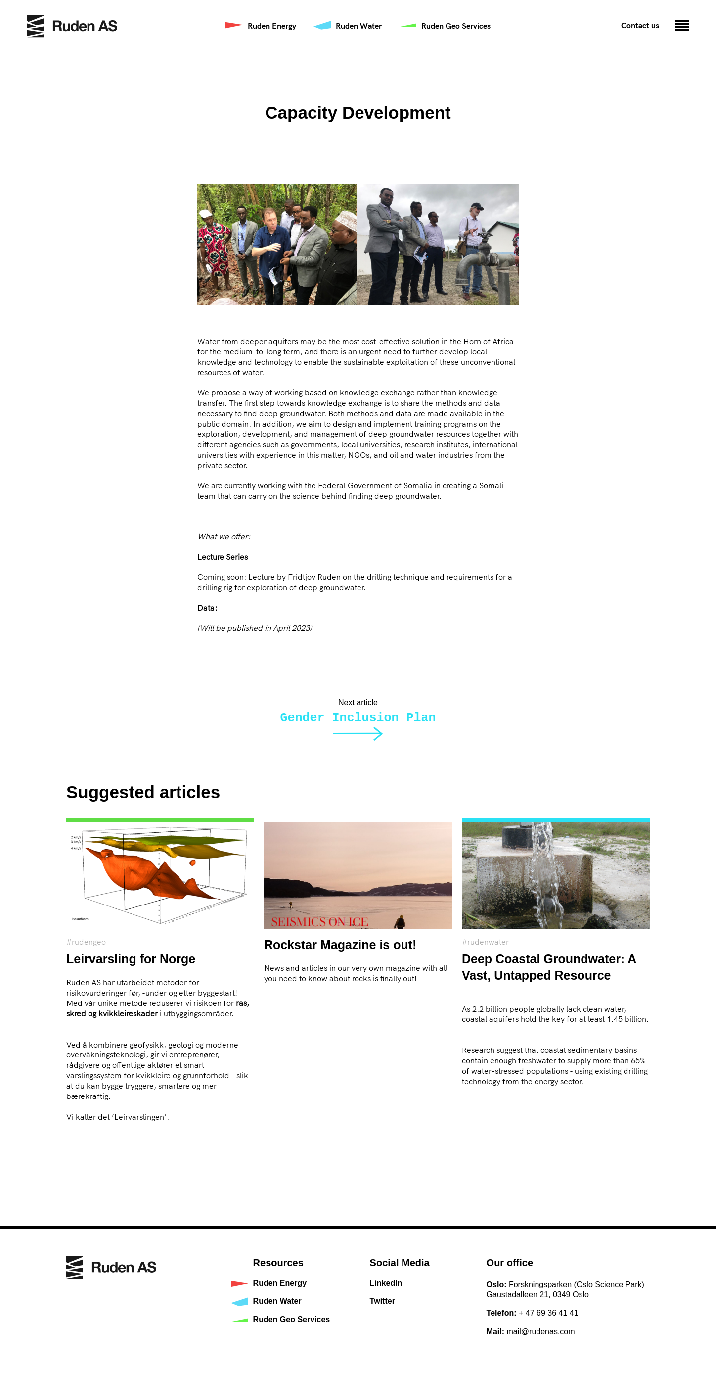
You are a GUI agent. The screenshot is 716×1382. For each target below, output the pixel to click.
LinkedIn (386, 1283)
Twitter (382, 1301)
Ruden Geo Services (456, 26)
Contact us (640, 25)
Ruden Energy (272, 26)
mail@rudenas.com (541, 1331)
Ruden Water (359, 26)
